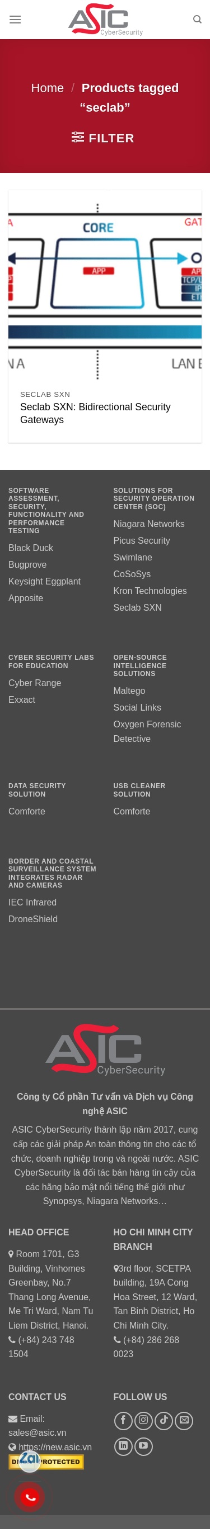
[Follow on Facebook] (123, 1421)
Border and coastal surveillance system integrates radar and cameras (52, 873)
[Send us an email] (184, 1421)
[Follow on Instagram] (143, 1421)
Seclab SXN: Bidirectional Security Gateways (95, 413)
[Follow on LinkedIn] (123, 1446)
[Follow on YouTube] (143, 1446)
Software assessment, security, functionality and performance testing (46, 511)
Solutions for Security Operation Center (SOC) (154, 499)
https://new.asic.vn (55, 1447)
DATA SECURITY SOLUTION (37, 790)
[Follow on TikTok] (164, 1421)
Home (47, 88)
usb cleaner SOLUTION (140, 790)
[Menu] (15, 19)
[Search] (197, 19)
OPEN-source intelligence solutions (140, 666)
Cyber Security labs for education (51, 661)
